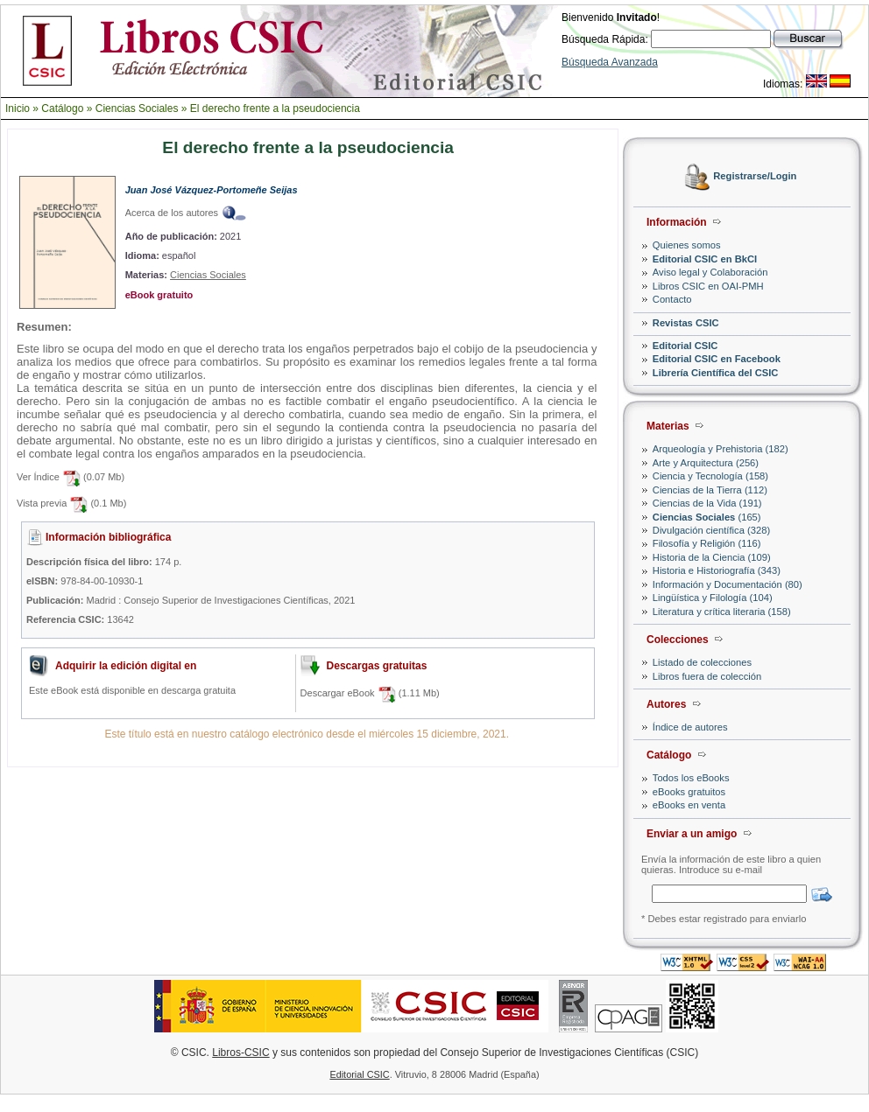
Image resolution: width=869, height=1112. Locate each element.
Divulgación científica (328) (711, 530)
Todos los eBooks (691, 778)
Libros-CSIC (240, 1052)
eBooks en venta (689, 805)
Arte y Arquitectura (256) (706, 463)
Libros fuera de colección (707, 676)
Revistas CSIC (686, 323)
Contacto (672, 299)
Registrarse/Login (754, 176)
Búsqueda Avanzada (610, 62)
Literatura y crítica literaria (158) (722, 611)
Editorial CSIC (685, 345)
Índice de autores (690, 727)
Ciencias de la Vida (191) (707, 503)
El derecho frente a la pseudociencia (275, 108)
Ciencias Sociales (137, 108)
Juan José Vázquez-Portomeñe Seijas (211, 190)
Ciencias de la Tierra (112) (710, 490)
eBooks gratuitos (689, 792)
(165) (707, 517)
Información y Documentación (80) (727, 584)
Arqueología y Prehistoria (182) (720, 449)
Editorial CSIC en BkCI (705, 259)
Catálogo (62, 108)
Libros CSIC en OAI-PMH (708, 286)
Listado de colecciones (702, 662)
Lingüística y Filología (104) (713, 597)
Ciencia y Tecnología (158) (710, 476)
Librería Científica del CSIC (716, 372)
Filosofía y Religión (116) (707, 543)
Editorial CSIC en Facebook (717, 358)
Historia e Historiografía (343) (717, 570)
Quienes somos (687, 245)
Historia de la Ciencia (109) (712, 557)
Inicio (17, 108)
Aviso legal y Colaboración (710, 272)
